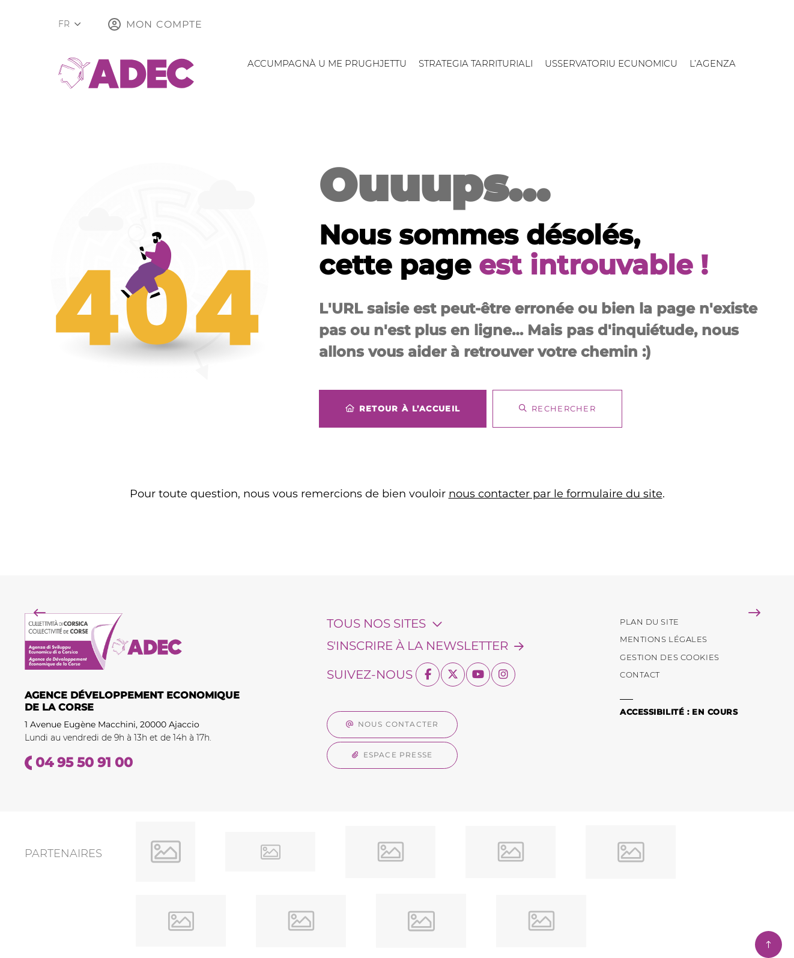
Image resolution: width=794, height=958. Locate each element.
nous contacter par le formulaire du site (555, 493)
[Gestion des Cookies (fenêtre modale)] (670, 658)
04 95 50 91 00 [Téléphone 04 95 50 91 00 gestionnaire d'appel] (84, 762)
